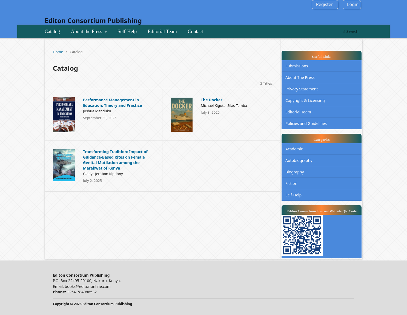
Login (353, 4)
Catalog (52, 31)
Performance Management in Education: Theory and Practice (112, 102)
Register (324, 4)
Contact (195, 31)
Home (58, 51)
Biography (294, 171)
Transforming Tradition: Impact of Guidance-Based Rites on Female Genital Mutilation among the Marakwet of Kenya (115, 160)
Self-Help (127, 31)
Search (351, 31)
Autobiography (298, 160)
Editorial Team (162, 31)
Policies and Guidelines (306, 123)
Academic (294, 148)
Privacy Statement (301, 88)
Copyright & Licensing (305, 100)
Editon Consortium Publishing (93, 20)
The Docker (211, 99)
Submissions (296, 65)
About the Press (87, 31)
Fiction (291, 183)
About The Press (300, 77)
